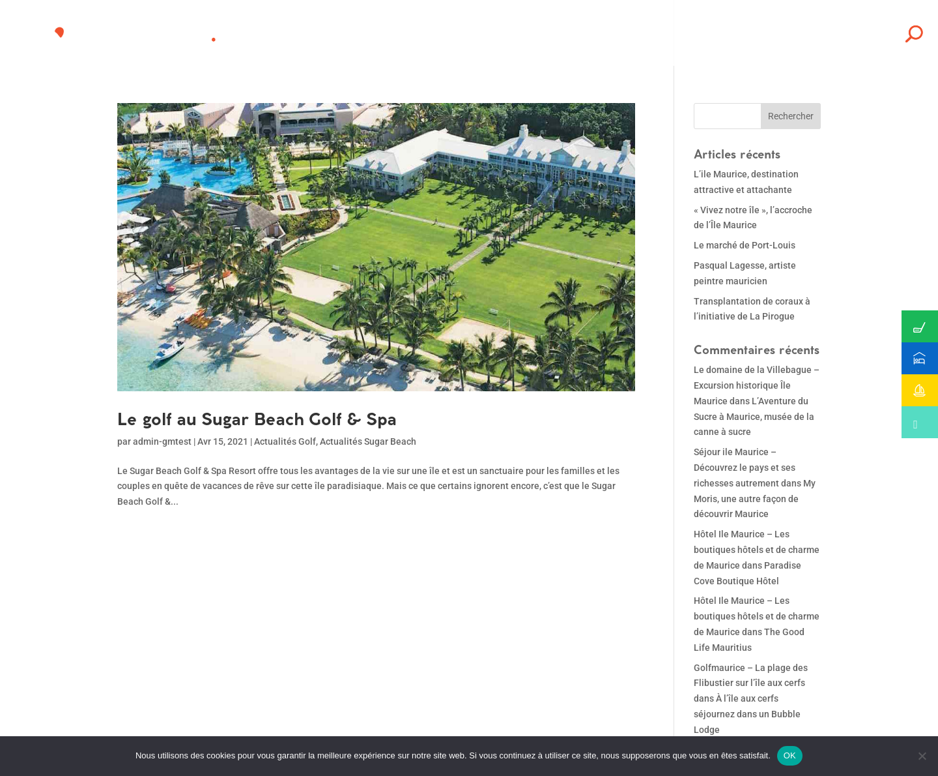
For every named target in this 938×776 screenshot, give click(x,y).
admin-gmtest (162, 441)
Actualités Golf (285, 441)
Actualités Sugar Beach (368, 441)
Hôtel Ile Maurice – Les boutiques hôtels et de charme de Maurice (756, 550)
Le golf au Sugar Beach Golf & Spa (257, 419)
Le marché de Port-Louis (744, 245)
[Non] (921, 755)
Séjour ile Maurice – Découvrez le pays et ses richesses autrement (744, 467)
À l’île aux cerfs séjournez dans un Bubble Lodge (747, 714)
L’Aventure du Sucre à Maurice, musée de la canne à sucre (754, 417)
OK (790, 755)
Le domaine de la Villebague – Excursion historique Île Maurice (756, 385)
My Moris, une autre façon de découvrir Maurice (755, 499)
